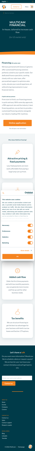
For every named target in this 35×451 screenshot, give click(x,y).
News (3, 402)
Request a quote (7, 425)
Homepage (21, 447)
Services (9, 13)
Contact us (16, 7)
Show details (25, 250)
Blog (3, 433)
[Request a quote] (30, 1)
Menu (26, 7)
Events (4, 404)
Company (5, 407)
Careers (4, 409)
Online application (17, 123)
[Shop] (32, 1)
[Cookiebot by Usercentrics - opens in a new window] (25, 193)
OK (17, 256)
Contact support (7, 422)
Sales (3, 420)
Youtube (4, 438)
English (5, 1)
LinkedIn (4, 436)
